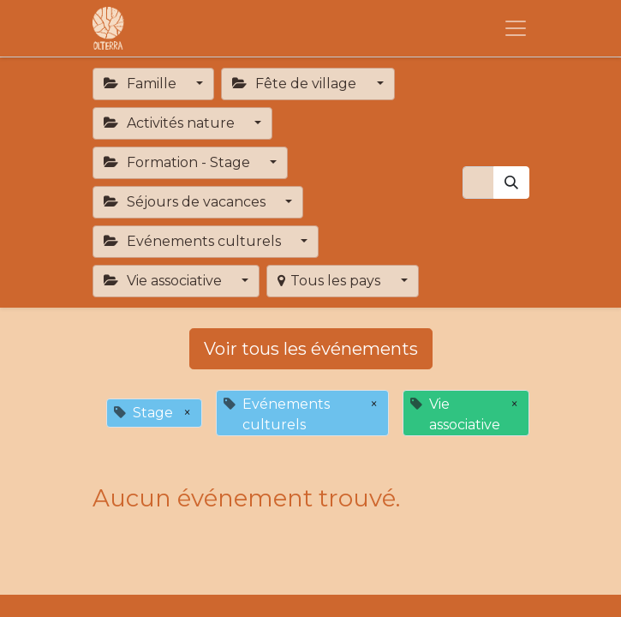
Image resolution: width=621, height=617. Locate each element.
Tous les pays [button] (331, 281)
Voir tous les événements (311, 348)
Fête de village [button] (296, 83)
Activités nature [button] (171, 123)
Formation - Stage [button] (179, 162)
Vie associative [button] (164, 281)
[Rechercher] (511, 182)
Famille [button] (142, 83)
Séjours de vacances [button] (186, 202)
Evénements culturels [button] (194, 241)
